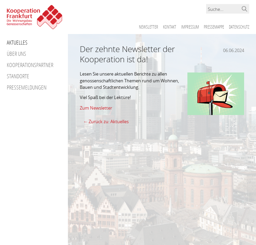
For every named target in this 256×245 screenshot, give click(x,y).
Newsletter (148, 27)
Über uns (16, 54)
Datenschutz (239, 27)
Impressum (190, 27)
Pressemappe (214, 27)
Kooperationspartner (30, 65)
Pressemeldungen (27, 87)
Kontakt (169, 27)
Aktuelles (17, 42)
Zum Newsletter (96, 108)
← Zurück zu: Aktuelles (106, 121)
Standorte (18, 76)
